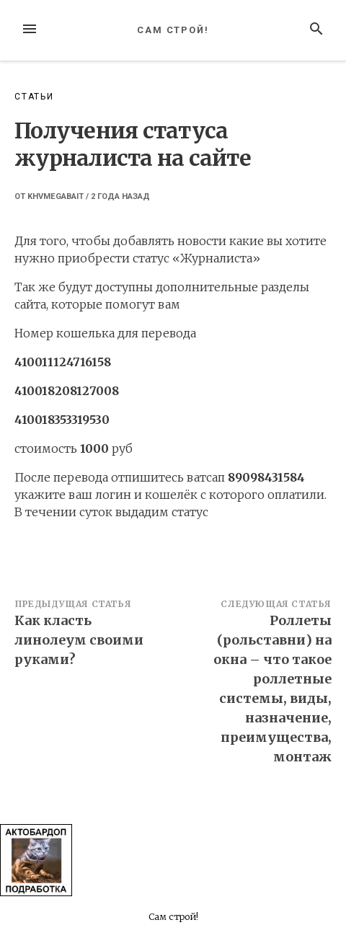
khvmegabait (55, 196)
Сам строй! (173, 30)
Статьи (34, 97)
